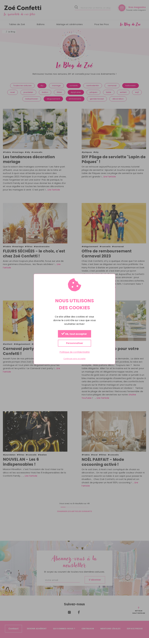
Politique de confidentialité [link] (75, 352)
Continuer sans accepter (74, 359)
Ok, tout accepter (74, 334)
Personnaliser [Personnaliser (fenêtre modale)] (74, 343)
